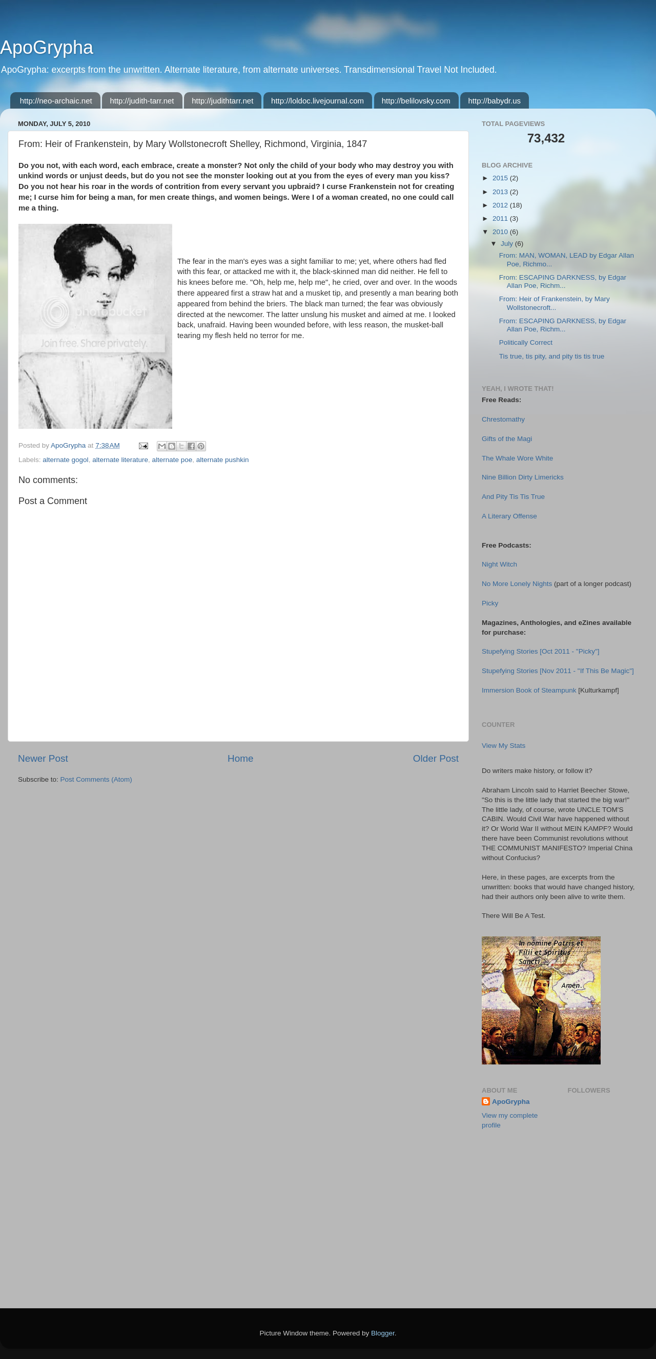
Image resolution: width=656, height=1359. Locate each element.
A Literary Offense (509, 516)
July (508, 243)
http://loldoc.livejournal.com (317, 100)
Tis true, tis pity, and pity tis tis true (552, 356)
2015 (501, 178)
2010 (501, 232)
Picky (490, 603)
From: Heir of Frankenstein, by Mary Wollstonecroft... (554, 303)
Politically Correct (525, 342)
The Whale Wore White (517, 458)
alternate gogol (65, 460)
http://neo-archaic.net (56, 100)
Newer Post (43, 758)
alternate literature (120, 460)
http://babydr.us (494, 100)
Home (240, 758)
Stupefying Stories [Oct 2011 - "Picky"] (540, 651)
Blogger (383, 1333)
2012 (501, 205)
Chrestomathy (503, 419)
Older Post (436, 758)
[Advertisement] (533, 1244)
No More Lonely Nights (517, 584)
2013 (501, 192)
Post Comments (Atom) (96, 779)
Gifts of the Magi (507, 439)
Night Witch (499, 564)
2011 (501, 218)
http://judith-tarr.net (142, 100)
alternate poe (172, 460)
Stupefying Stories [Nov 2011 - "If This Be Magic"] (558, 671)
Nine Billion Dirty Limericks (523, 477)
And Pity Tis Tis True (513, 496)
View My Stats (503, 745)
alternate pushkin (222, 460)
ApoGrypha (46, 47)
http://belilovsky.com (416, 100)
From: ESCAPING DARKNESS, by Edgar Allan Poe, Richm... (562, 281)
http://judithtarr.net (222, 100)
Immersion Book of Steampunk (529, 690)
